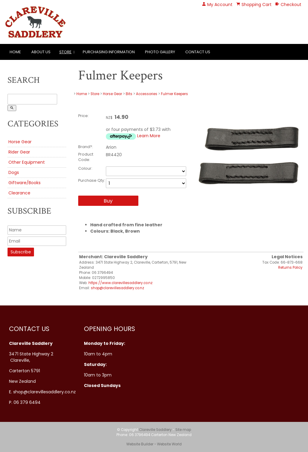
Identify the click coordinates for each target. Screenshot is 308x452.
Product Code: (85, 157)
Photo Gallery (160, 52)
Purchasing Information (109, 52)
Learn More (148, 136)
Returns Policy (290, 267)
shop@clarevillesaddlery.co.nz (117, 288)
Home (15, 52)
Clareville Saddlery (155, 429)
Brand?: (85, 146)
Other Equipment (26, 162)
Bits (129, 93)
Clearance (19, 193)
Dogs (13, 172)
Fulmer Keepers (174, 93)
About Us (41, 52)
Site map (183, 429)
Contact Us (197, 52)
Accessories (146, 93)
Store (65, 52)
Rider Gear (19, 152)
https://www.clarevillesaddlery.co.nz (120, 282)
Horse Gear (20, 142)
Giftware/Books (24, 183)
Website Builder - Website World (154, 444)
